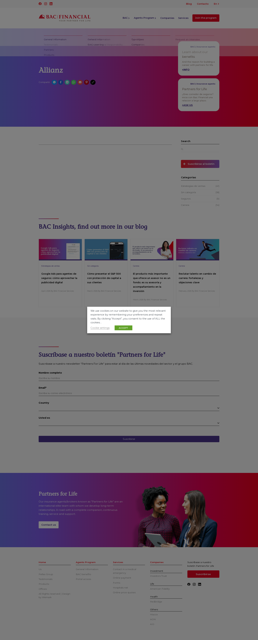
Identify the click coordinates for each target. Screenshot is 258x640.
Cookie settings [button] (100, 327)
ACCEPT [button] (123, 327)
